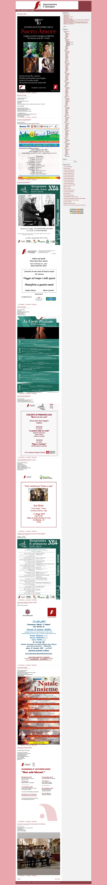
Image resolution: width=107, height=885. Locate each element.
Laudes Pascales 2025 (68, 181)
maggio (67, 36)
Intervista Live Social (68, 16)
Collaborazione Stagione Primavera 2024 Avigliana (75, 198)
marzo (66, 59)
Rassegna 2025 (67, 168)
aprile (66, 37)
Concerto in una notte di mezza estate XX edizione (75, 205)
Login (65, 26)
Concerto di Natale (68, 166)
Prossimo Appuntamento (69, 190)
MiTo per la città (69, 42)
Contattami (66, 15)
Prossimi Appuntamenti (69, 176)
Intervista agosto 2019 (68, 23)
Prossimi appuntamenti (69, 173)
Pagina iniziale (67, 14)
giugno (66, 56)
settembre (67, 34)
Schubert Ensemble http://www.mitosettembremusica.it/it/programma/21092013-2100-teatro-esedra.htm (77, 19)
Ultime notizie (66, 164)
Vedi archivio (66, 31)
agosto (66, 46)
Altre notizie (57, 878)
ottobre (66, 33)
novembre (67, 52)
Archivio (65, 29)
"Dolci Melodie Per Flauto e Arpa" (71, 196)
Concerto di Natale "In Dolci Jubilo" (71, 200)
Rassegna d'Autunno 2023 (69, 203)
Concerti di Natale (67, 201)
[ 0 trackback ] (22, 92)
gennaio (67, 61)
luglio (66, 35)
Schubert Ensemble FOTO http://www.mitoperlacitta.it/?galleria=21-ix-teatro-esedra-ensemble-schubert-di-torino (76, 22)
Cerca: (65, 159)
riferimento (34, 92)
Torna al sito (66, 17)
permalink (28, 92)
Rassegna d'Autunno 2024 (69, 185)
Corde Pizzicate (67, 193)
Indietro (19, 878)
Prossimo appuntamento (69, 170)
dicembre (67, 39)
